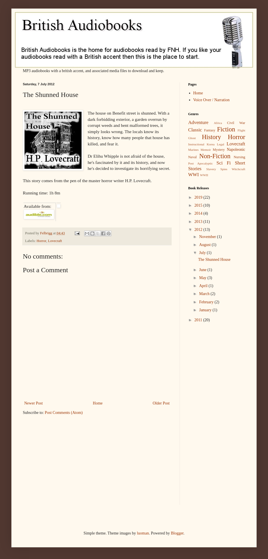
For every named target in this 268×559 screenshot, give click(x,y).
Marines (193, 149)
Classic (195, 130)
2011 (198, 320)
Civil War (236, 123)
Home (98, 403)
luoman (143, 533)
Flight (241, 130)
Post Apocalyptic (200, 163)
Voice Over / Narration (211, 100)
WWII (204, 175)
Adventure (198, 122)
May (203, 278)
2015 (199, 205)
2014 (199, 213)
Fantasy (209, 130)
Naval (192, 157)
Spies (223, 169)
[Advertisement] (205, 417)
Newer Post (33, 403)
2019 (199, 197)
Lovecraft (55, 241)
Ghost (192, 138)
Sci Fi (223, 163)
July (203, 253)
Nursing (239, 157)
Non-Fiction (214, 156)
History (211, 137)
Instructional (196, 144)
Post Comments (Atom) (64, 412)
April (203, 286)
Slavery (211, 169)
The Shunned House (214, 259)
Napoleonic (236, 149)
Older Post (161, 403)
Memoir (205, 149)
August (205, 245)
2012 (199, 229)
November (208, 237)
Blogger (177, 533)
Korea (210, 144)
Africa (218, 123)
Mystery (219, 150)
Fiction (226, 129)
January (205, 310)
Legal (220, 144)
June (203, 270)
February (206, 302)
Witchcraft (238, 169)
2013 (199, 221)
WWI (193, 174)
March (204, 294)
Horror (41, 241)
